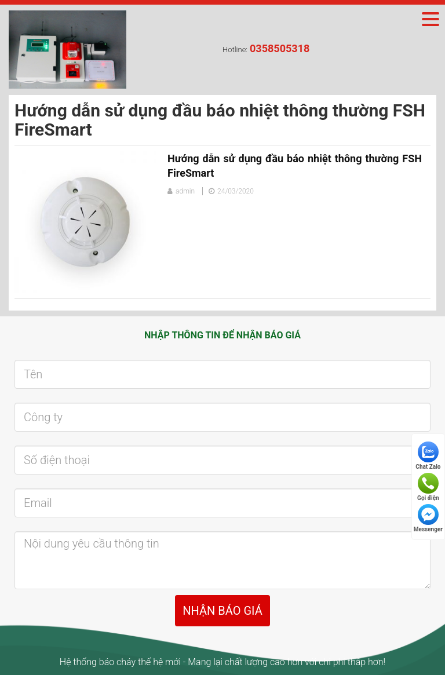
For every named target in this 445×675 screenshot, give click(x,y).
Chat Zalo (427, 456)
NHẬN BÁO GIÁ (222, 611)
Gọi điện (428, 487)
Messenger (428, 518)
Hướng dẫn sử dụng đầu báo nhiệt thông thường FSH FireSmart (294, 165)
